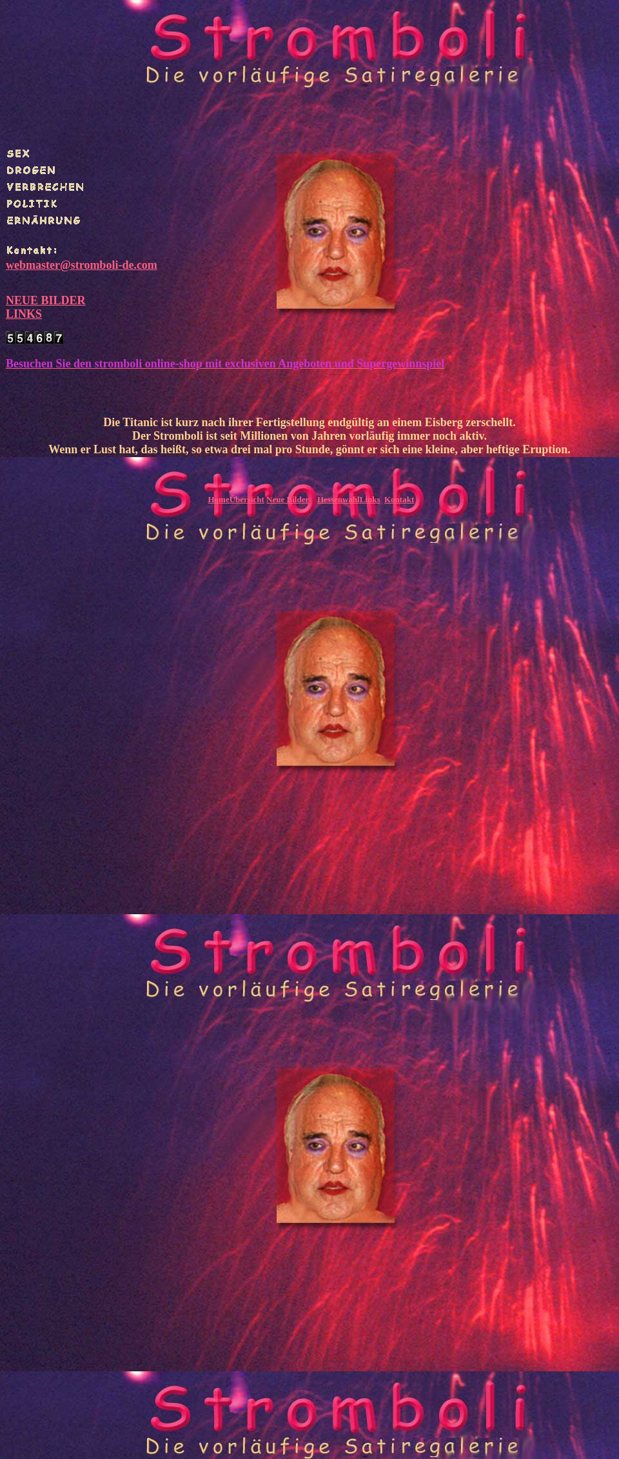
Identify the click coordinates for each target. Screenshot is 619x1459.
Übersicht (247, 499)
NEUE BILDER (46, 300)
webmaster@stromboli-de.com (81, 265)
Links (370, 499)
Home (218, 499)
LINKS (24, 314)
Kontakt (399, 499)
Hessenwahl (338, 499)
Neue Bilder (287, 499)
